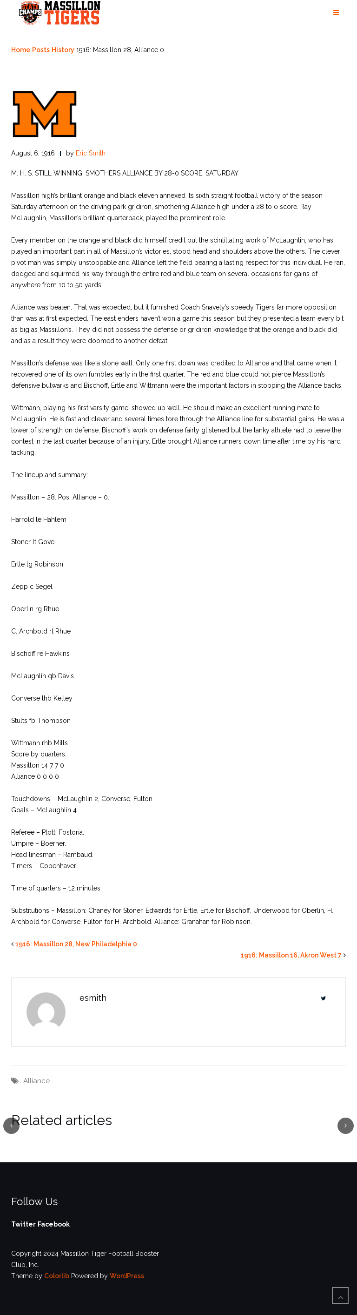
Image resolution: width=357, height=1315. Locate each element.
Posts (41, 50)
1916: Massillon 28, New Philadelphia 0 (76, 944)
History (63, 50)
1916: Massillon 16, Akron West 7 (291, 955)
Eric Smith (91, 153)
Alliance (36, 1081)
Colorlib (56, 1276)
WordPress (127, 1276)
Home (20, 50)
